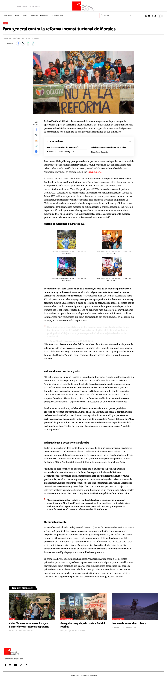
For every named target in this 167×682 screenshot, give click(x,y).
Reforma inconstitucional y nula (61, 153)
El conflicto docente (99, 153)
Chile (12, 621)
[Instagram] (152, 16)
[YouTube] (149, 16)
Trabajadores (66, 621)
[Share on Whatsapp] (30, 44)
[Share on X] (24, 44)
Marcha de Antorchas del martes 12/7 (63, 148)
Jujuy (6, 23)
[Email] (36, 144)
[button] (66, 16)
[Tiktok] (155, 16)
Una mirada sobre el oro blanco (129, 624)
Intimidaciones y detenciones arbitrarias (108, 149)
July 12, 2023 (87, 342)
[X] (146, 16)
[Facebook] (143, 16)
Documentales (118, 621)
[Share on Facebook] (18, 44)
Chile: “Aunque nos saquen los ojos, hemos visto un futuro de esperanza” (29, 626)
